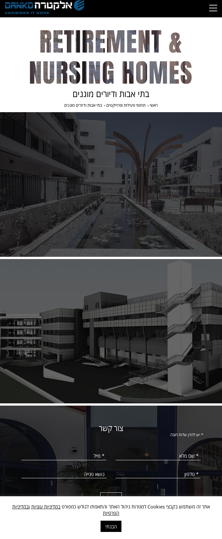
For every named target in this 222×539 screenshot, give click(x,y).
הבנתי (111, 526)
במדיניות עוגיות (45, 506)
